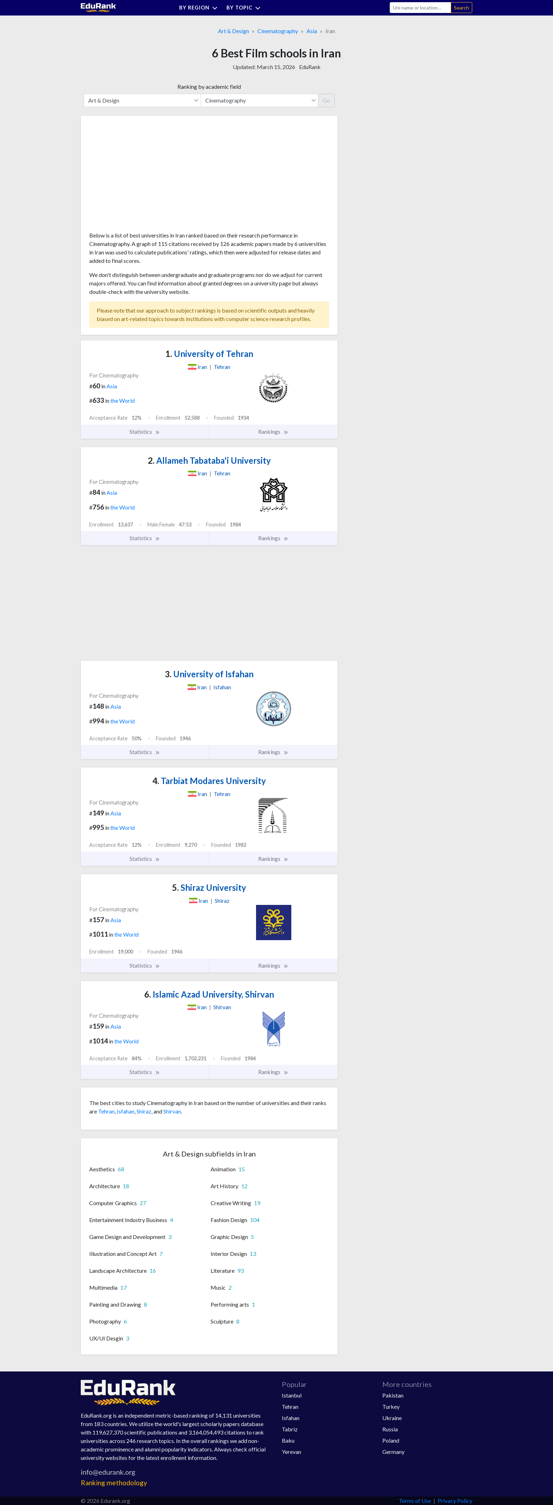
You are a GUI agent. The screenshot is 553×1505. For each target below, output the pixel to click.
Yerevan (291, 1451)
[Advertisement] (142, 176)
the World (122, 400)
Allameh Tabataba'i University (209, 460)
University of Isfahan (209, 674)
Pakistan (392, 1395)
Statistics (144, 431)
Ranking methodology (114, 1483)
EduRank (310, 66)
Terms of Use (415, 1500)
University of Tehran (209, 354)
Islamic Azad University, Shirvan (209, 994)
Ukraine (392, 1417)
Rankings (273, 431)
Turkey (391, 1406)
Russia (390, 1429)
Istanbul (292, 1395)
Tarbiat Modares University (209, 781)
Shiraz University (209, 887)
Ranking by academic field (209, 86)
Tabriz (290, 1429)
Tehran (106, 1111)
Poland (390, 1440)
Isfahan (125, 1111)
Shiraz (143, 1111)
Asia (311, 30)
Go (326, 100)
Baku (288, 1440)
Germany (393, 1451)
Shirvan (172, 1111)
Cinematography (277, 30)
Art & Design (233, 30)
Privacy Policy (455, 1500)
